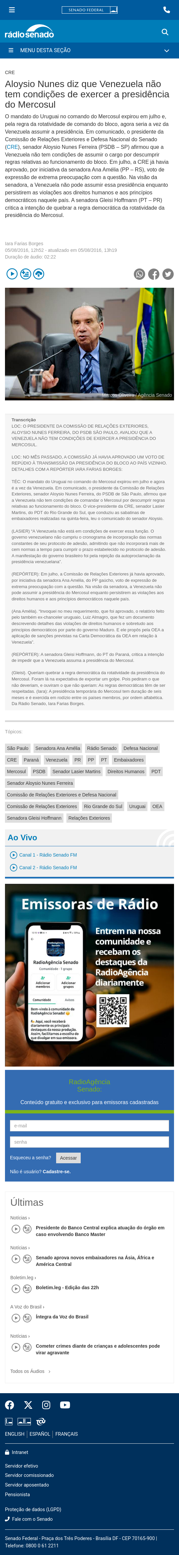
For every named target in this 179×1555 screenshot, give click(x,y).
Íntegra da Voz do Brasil (62, 1316)
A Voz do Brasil (26, 1306)
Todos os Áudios (31, 1369)
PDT (156, 771)
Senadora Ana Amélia (58, 748)
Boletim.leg (21, 1277)
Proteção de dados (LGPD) (33, 1509)
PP (91, 760)
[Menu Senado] (12, 10)
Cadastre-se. (57, 1171)
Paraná (31, 760)
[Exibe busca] (165, 32)
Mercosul (16, 771)
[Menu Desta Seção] (89, 50)
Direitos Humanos (126, 771)
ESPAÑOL (40, 1434)
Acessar (68, 1158)
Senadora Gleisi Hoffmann (34, 818)
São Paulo (18, 748)
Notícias (18, 1217)
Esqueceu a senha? (30, 1157)
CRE (12, 147)
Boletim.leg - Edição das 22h (67, 1287)
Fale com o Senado (29, 1519)
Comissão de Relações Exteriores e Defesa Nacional (61, 794)
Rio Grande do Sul (103, 806)
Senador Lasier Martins (76, 771)
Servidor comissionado (29, 1475)
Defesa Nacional (141, 748)
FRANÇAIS (66, 1434)
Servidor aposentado (27, 1485)
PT (104, 760)
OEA (157, 806)
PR (77, 760)
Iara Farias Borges (24, 243)
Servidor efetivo (21, 1466)
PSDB (39, 771)
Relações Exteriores (89, 818)
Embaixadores (129, 760)
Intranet (16, 1452)
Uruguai (137, 806)
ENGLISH (15, 1434)
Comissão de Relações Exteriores (42, 806)
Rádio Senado (102, 748)
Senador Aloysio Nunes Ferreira (40, 783)
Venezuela (56, 760)
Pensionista (17, 1495)
